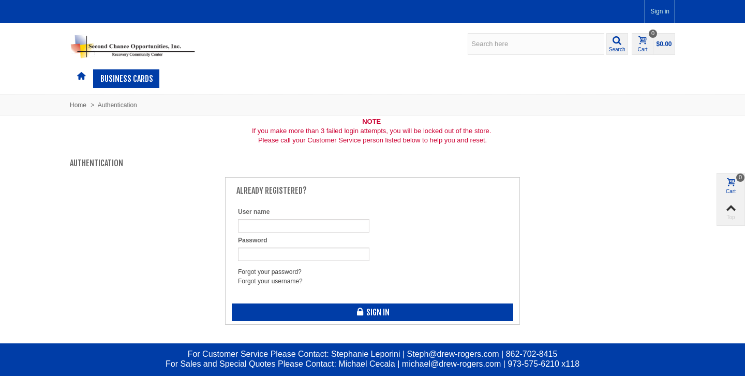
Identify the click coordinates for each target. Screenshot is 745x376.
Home (78, 105)
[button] (617, 44)
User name (254, 211)
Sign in (659, 11)
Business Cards (126, 79)
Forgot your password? (270, 272)
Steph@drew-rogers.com (453, 354)
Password (252, 240)
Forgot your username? (270, 281)
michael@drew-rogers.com (451, 363)
